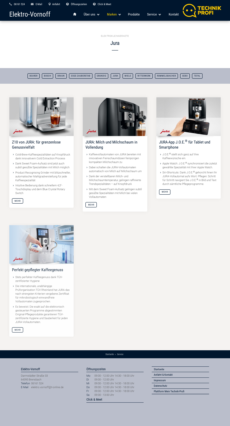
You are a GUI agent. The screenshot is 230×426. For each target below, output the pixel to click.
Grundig (101, 75)
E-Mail (39, 4)
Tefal (197, 75)
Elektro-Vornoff (29, 14)
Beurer (34, 75)
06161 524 (19, 4)
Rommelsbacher (166, 75)
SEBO (185, 75)
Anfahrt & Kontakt (163, 374)
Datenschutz (160, 385)
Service (152, 14)
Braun (61, 75)
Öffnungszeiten (79, 4)
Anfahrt (56, 4)
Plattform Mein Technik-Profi (169, 391)
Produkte (134, 14)
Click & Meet (104, 4)
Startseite (159, 369)
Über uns (89, 14)
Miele (128, 75)
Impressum (160, 380)
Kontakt (174, 14)
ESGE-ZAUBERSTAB (80, 75)
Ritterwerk (144, 75)
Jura (115, 75)
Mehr (18, 201)
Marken (112, 14)
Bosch (47, 75)
